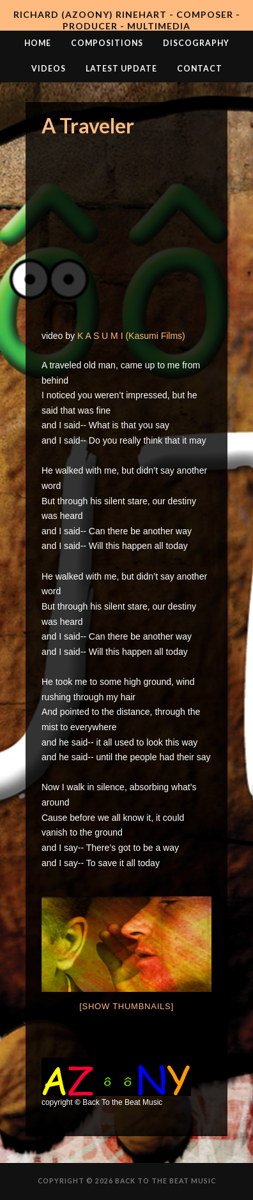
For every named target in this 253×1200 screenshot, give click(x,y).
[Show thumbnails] (126, 1006)
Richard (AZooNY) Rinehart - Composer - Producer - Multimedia (126, 20)
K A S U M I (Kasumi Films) (131, 336)
